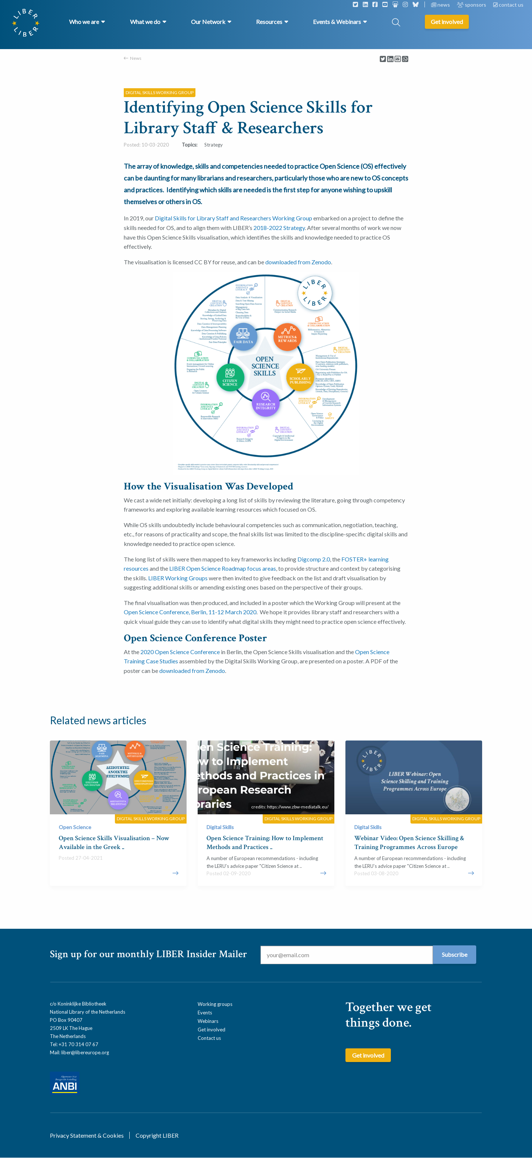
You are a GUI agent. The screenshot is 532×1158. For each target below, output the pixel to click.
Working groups (215, 1004)
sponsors (472, 4)
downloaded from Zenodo (298, 261)
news (441, 4)
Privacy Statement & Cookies (87, 1135)
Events (205, 1013)
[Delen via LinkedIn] (390, 59)
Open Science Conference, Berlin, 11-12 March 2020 (190, 611)
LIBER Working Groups (178, 577)
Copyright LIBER (157, 1135)
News (135, 58)
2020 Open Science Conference (180, 651)
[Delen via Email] (398, 59)
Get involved (211, 1029)
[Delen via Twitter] (383, 59)
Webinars (208, 1021)
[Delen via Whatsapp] (405, 59)
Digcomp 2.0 (313, 559)
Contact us (209, 1038)
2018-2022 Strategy (279, 227)
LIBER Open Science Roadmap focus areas (222, 568)
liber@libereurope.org (85, 1052)
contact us (508, 4)
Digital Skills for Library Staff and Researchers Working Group (233, 217)
